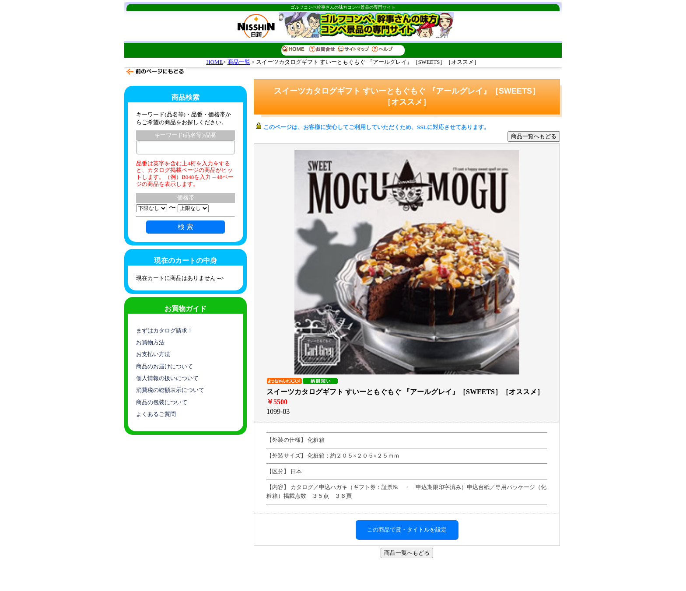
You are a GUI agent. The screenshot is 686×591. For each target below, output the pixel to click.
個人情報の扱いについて (167, 378)
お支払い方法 (153, 354)
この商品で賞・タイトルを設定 (407, 529)
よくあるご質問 (156, 414)
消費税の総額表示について (170, 390)
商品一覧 (239, 62)
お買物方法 (150, 342)
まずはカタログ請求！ (164, 330)
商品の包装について (161, 402)
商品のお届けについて (164, 366)
